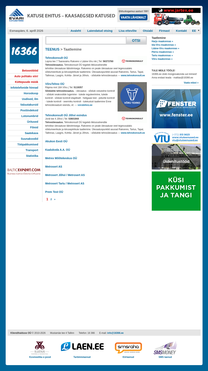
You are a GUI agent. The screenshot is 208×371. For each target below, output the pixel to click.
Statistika (32, 155)
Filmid (34, 127)
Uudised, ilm (30, 99)
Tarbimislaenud (82, 355)
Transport (32, 150)
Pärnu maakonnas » (163, 52)
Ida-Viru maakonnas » (164, 45)
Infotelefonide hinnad (24, 87)
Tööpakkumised (27, 144)
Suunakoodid (29, 138)
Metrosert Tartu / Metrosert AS (64, 183)
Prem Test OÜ (54, 191)
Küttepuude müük (26, 81)
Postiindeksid (29, 110)
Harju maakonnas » (162, 41)
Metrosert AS (53, 166)
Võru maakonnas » (162, 59)
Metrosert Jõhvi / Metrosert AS (65, 175)
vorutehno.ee (85, 105)
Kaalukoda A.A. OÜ (57, 149)
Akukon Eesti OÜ (56, 141)
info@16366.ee (115, 333)
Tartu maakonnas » (162, 55)
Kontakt (181, 30)
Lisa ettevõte (128, 30)
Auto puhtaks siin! (26, 76)
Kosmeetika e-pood (40, 355)
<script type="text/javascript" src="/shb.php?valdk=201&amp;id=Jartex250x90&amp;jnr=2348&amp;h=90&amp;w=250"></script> (176, 16)
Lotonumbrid (29, 116)
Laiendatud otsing (99, 30)
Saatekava (31, 133)
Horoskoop (31, 93)
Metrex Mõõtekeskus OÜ (61, 158)
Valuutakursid (29, 104)
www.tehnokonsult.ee (133, 75)
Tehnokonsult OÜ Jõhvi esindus (66, 115)
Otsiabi (148, 30)
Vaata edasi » (191, 82)
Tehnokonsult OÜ (56, 57)
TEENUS (52, 49)
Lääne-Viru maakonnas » (165, 48)
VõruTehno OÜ (54, 83)
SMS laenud (165, 355)
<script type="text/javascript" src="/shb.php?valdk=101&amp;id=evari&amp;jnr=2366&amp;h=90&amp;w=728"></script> (79, 16)
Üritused (32, 121)
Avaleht (76, 30)
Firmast (164, 30)
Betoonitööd (30, 70)
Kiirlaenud (128, 355)
